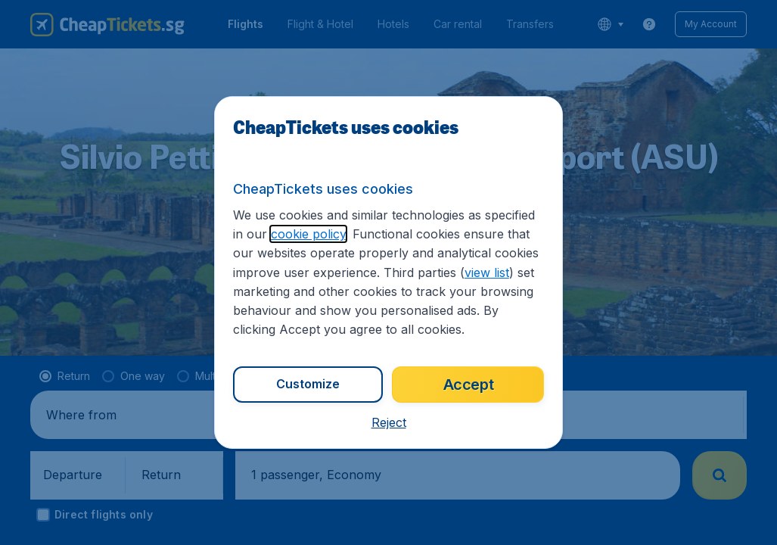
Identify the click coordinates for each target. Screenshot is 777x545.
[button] (388, 422)
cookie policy (308, 233)
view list (487, 272)
